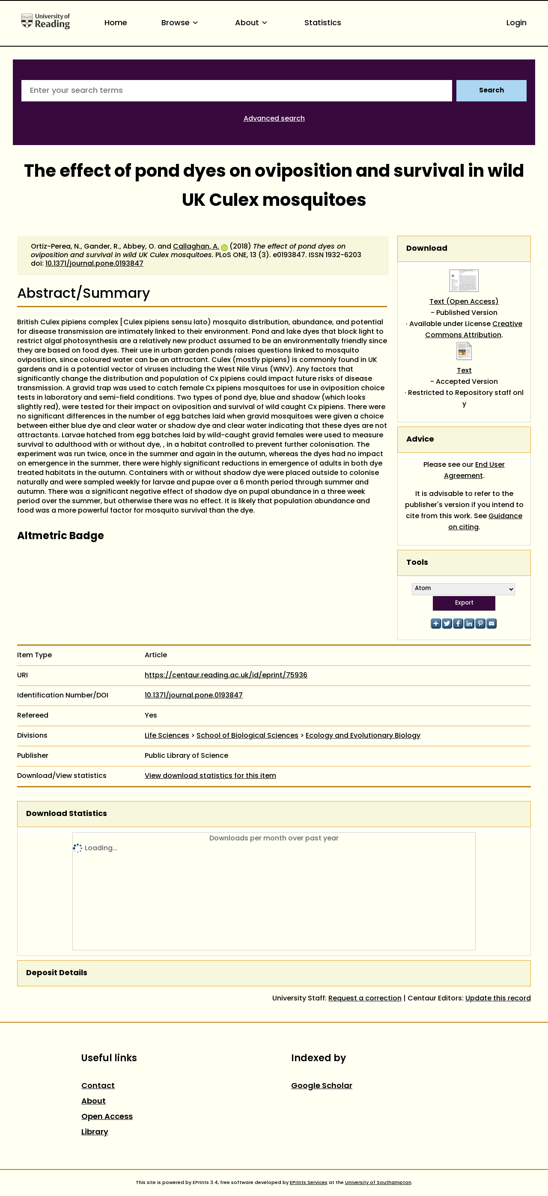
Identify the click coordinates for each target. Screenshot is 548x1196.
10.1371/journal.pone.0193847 (94, 264)
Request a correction (365, 998)
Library (94, 1132)
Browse (181, 23)
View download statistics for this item (210, 776)
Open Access (107, 1117)
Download (426, 248)
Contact (98, 1086)
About (252, 23)
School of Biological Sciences (247, 736)
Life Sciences (167, 736)
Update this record (498, 998)
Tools (417, 563)
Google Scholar (321, 1086)
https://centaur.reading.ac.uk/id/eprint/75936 (226, 675)
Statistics (322, 23)
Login (516, 23)
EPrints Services (309, 1183)
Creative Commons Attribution (473, 330)
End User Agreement (474, 471)
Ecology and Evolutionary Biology (363, 736)
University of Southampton (378, 1183)
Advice (420, 439)
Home (115, 23)
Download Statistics (66, 814)
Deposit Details (56, 973)
